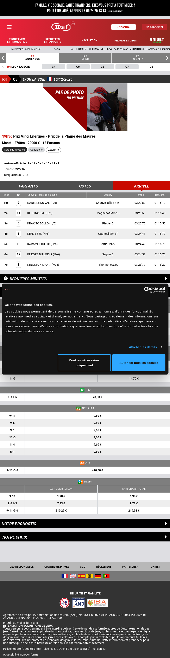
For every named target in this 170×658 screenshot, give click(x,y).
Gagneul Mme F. (108, 233)
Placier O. (108, 223)
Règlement (103, 566)
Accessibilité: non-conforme (20, 654)
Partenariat (131, 566)
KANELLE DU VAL (38, 202)
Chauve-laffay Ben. (108, 202)
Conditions (36, 149)
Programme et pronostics (17, 40)
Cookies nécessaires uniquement (84, 362)
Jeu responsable (21, 566)
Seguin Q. (108, 254)
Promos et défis (125, 40)
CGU (83, 566)
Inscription (89, 40)
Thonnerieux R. (108, 264)
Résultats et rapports (52, 40)
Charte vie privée (56, 566)
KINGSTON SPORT (39, 264)
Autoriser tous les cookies (138, 362)
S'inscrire (124, 27)
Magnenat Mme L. (108, 213)
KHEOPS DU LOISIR (40, 254)
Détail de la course (14, 149)
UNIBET (155, 566)
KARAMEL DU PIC (39, 244)
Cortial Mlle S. (108, 244)
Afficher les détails (143, 347)
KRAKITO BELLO (38, 223)
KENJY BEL (35, 233)
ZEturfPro (53, 149)
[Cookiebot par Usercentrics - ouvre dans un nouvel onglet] (147, 290)
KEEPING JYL (36, 213)
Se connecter (154, 27)
